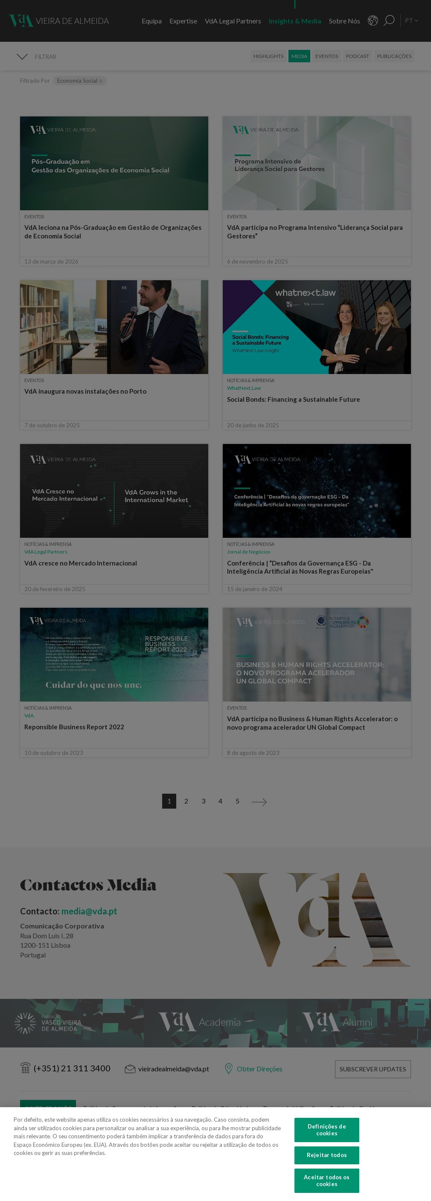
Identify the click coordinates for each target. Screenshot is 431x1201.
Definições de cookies (327, 1141)
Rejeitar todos (327, 1166)
